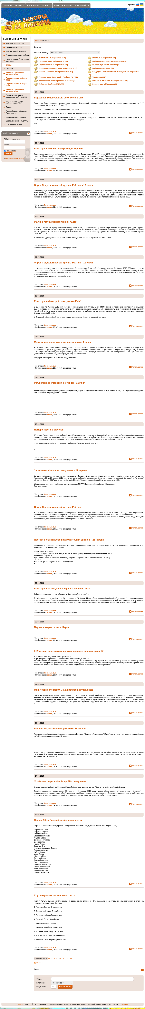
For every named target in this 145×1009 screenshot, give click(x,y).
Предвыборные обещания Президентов (16, 112)
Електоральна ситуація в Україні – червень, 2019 (62, 588)
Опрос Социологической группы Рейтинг (57, 507)
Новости (9, 69)
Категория (40, 983)
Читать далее (137, 133)
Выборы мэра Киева (14, 47)
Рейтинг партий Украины (16, 51)
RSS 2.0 (38, 963)
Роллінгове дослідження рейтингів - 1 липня (59, 383)
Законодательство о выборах (18, 55)
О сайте (19, 5)
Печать (19, 1004)
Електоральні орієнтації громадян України (58, 148)
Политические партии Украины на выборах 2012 (16, 96)
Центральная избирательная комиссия (17, 60)
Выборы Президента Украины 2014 (15, 90)
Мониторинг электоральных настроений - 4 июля (62, 342)
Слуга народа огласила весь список (55, 895)
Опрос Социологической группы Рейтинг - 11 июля (63, 262)
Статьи (9, 65)
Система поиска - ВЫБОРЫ (17, 121)
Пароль (7, 145)
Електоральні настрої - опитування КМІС (57, 301)
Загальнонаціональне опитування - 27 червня (60, 470)
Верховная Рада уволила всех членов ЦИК (58, 97)
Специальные (50, 132)
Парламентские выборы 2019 (16, 79)
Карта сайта (82, 5)
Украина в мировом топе (16, 117)
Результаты (41, 987)
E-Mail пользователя (12, 139)
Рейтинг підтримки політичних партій (55, 222)
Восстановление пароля (14, 158)
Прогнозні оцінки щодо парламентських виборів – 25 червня (69, 540)
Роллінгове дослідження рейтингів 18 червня (60, 728)
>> (71, 958)
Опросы (9, 107)
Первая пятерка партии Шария (51, 627)
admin (49, 134)
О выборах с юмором (14, 125)
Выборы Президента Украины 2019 (15, 73)
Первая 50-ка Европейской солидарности (58, 820)
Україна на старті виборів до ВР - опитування (60, 781)
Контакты (124, 1004)
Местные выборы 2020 (15, 43)
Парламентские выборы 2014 (16, 85)
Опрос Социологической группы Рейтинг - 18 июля (63, 185)
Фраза (38, 979)
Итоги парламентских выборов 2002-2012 (14, 102)
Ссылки (46, 5)
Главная (7, 5)
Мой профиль (10, 134)
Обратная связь (63, 5)
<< (49, 958)
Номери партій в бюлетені (49, 429)
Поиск (36, 969)
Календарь (33, 5)
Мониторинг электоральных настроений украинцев (64, 690)
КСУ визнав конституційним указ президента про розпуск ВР (69, 651)
